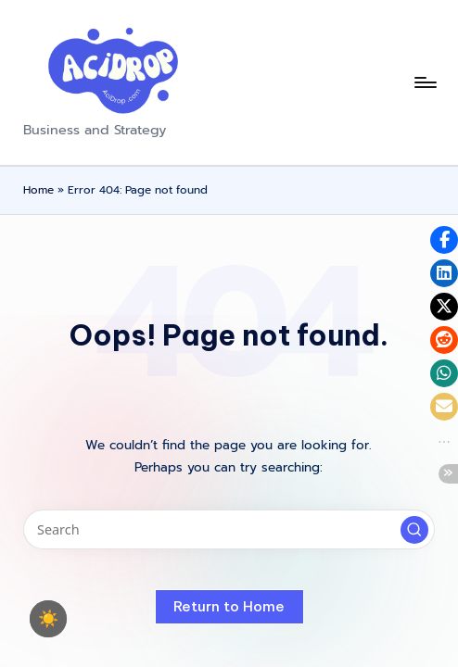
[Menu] (424, 82)
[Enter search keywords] (228, 529)
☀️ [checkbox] (48, 619)
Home (38, 190)
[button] (414, 530)
